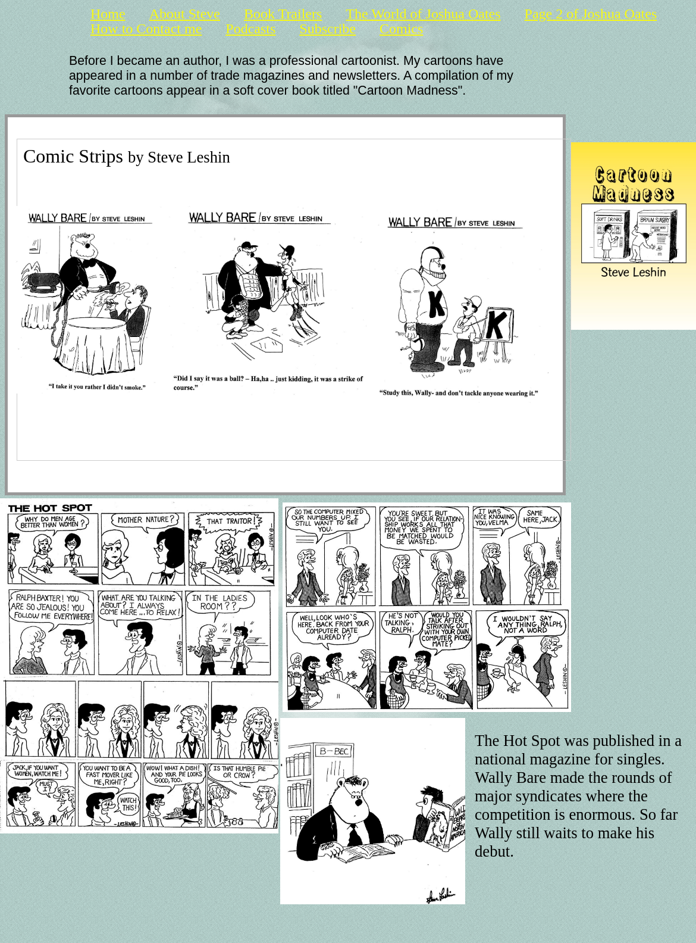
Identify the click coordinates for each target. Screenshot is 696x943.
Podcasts (250, 28)
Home (108, 14)
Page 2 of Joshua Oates (591, 14)
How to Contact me (146, 28)
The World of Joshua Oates (423, 14)
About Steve (184, 14)
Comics (401, 28)
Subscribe (327, 28)
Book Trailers (283, 14)
